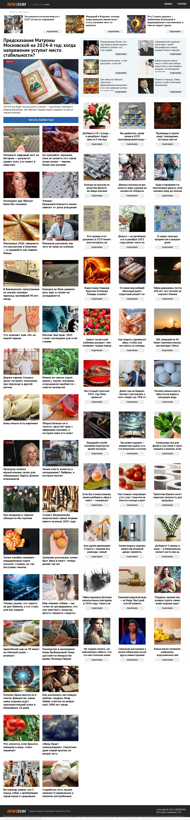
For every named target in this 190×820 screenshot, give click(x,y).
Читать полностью (41, 119)
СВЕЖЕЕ (168, 3)
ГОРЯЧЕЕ (182, 3)
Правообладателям (34, 819)
